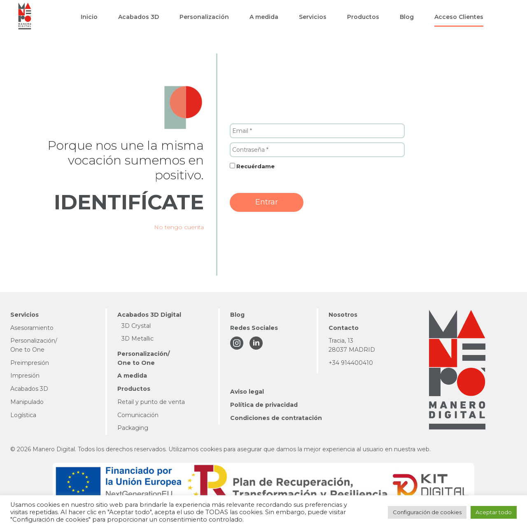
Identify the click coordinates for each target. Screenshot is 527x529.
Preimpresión (29, 363)
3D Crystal (136, 325)
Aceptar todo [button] (494, 512)
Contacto (344, 328)
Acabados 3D (29, 388)
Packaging (132, 428)
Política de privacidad (264, 404)
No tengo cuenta (179, 227)
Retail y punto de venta (151, 402)
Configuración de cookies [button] (427, 512)
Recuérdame (255, 166)
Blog (237, 314)
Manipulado (27, 402)
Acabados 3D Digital (149, 314)
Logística (23, 415)
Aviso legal (247, 391)
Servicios (24, 314)
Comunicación (138, 415)
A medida (132, 375)
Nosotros (343, 314)
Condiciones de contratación (276, 418)
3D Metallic (137, 338)
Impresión (25, 375)
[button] (89, 16)
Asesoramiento (32, 328)
